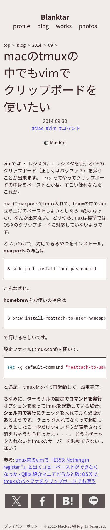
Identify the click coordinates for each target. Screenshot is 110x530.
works (64, 26)
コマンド (71, 128)
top (7, 45)
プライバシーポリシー (23, 526)
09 (50, 45)
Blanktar (55, 17)
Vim (52, 128)
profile (21, 26)
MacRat (55, 142)
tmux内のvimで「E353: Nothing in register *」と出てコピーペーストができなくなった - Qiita (51, 466)
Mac (39, 128)
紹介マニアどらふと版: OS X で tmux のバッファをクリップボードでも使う (51, 477)
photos (88, 26)
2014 (36, 45)
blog (43, 26)
